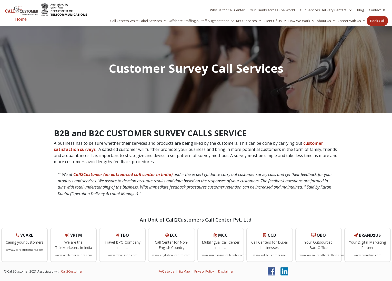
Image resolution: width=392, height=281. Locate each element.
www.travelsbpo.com (122, 255)
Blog (360, 10)
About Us (324, 20)
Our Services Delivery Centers (323, 10)
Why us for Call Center (227, 10)
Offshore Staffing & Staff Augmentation (199, 20)
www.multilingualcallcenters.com (224, 255)
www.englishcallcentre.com (171, 255)
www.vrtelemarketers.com (73, 255)
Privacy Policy (204, 271)
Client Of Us (273, 20)
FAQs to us (166, 271)
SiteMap (184, 271)
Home (21, 19)
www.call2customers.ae (269, 255)
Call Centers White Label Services (136, 20)
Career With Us (349, 20)
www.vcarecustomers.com (24, 250)
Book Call (377, 20)
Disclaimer (226, 271)
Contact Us (377, 10)
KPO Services (246, 20)
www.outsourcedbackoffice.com (321, 255)
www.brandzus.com (367, 255)
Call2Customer (72, 271)
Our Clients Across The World (272, 10)
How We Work (299, 20)
